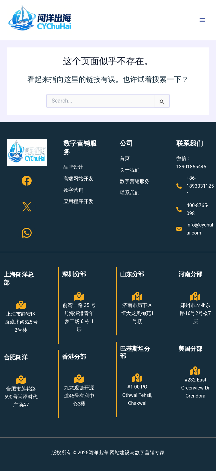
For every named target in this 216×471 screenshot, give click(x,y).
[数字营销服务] (135, 181)
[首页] (125, 158)
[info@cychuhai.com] (196, 229)
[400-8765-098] (196, 209)
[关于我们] (130, 170)
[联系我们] (130, 193)
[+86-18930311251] (196, 186)
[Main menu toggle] (202, 20)
